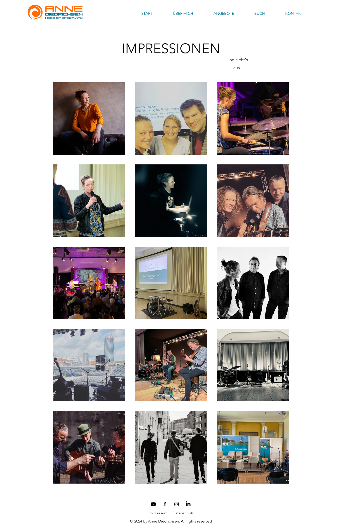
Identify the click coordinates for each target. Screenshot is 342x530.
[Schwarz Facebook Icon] (165, 504)
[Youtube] (153, 504)
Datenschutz (183, 513)
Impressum (158, 513)
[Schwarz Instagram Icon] (176, 504)
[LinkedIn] (188, 504)
